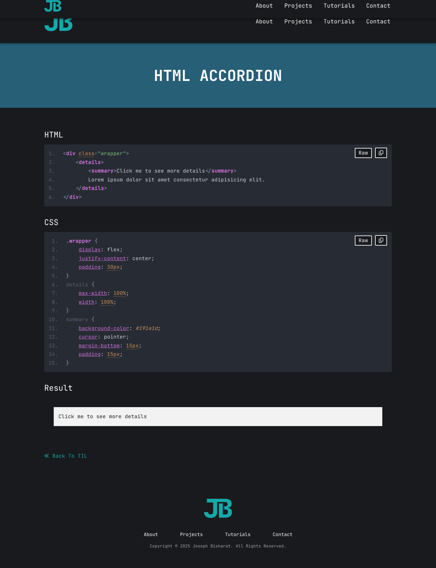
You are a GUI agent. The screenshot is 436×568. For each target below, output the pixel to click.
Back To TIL (65, 456)
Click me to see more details (102, 416)
